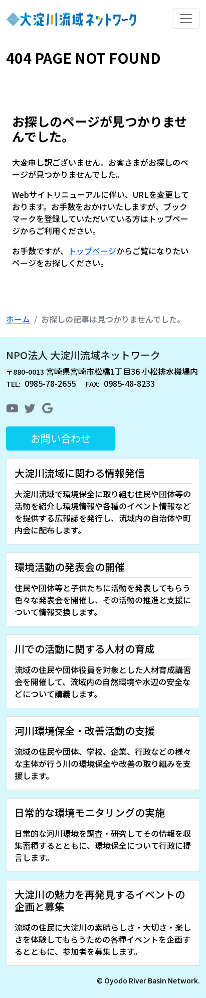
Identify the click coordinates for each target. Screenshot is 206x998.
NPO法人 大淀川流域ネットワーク (83, 355)
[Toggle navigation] (186, 19)
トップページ (92, 251)
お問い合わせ (61, 438)
